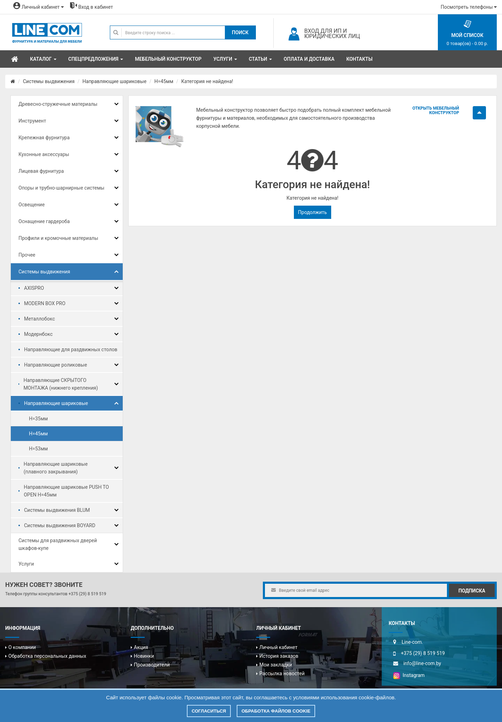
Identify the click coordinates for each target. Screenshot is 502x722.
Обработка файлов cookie (276, 711)
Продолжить (312, 212)
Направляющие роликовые (55, 365)
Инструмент (32, 121)
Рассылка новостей (282, 673)
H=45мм (163, 81)
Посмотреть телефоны (469, 7)
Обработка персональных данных (47, 656)
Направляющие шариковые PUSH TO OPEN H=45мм (66, 491)
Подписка (471, 591)
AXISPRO (34, 288)
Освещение (31, 204)
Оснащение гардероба (44, 221)
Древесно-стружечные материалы (57, 104)
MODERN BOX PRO (45, 303)
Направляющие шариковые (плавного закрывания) (56, 467)
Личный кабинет (278, 647)
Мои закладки (275, 665)
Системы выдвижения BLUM (57, 510)
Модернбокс (38, 334)
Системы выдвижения (49, 81)
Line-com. (412, 642)
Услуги (26, 564)
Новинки (144, 656)
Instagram (409, 675)
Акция (141, 647)
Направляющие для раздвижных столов (70, 349)
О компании (22, 647)
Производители (152, 665)
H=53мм (38, 448)
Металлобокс (39, 319)
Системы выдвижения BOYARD (59, 525)
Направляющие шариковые (115, 81)
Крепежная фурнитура (44, 137)
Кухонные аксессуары (43, 154)
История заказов (278, 656)
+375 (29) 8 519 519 (87, 593)
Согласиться (209, 711)
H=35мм (38, 418)
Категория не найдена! (207, 81)
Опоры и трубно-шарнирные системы (61, 188)
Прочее (26, 255)
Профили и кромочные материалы (58, 238)
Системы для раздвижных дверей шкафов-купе (57, 544)
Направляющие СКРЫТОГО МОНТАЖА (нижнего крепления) (60, 384)
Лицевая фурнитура (41, 171)
